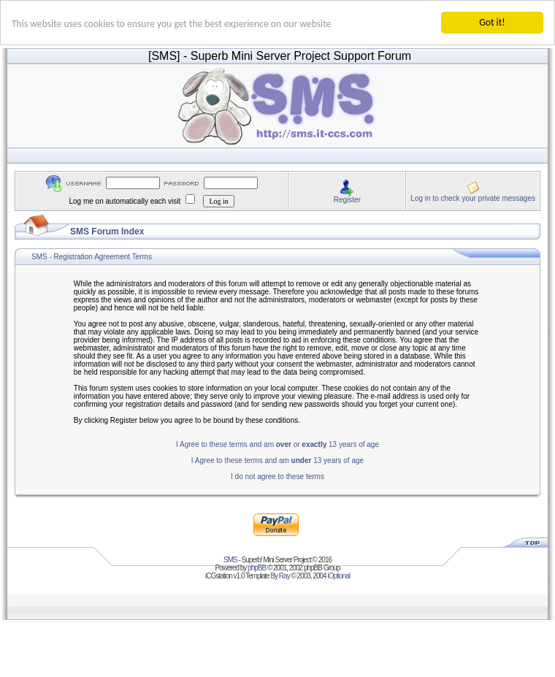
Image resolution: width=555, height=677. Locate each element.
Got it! (492, 22)
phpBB (257, 568)
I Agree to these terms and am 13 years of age (277, 460)
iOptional (338, 576)
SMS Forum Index (107, 231)
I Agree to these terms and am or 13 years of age (277, 444)
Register (347, 199)
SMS (230, 560)
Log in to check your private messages (472, 198)
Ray (284, 576)
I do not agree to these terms (277, 477)
